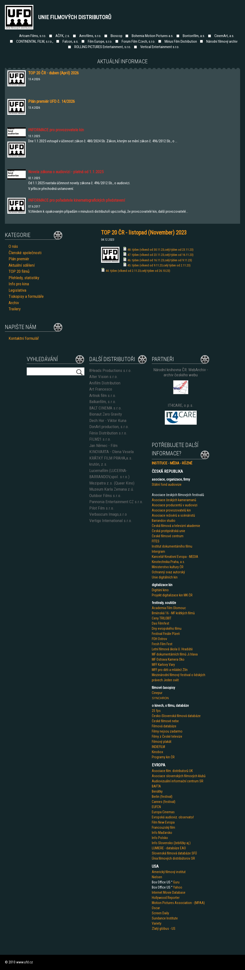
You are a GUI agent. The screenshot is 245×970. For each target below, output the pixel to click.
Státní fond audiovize (166, 484)
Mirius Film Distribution (181, 41)
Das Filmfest (160, 623)
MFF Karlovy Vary (163, 665)
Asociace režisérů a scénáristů (173, 515)
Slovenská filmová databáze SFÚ (174, 853)
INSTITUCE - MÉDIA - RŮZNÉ (172, 463)
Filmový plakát (161, 742)
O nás (13, 246)
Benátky (157, 791)
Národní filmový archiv (221, 41)
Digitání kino (160, 590)
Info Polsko (160, 838)
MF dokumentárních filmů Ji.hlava (175, 654)
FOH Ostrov (159, 639)
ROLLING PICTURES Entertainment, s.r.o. (102, 47)
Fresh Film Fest (162, 644)
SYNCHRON (160, 698)
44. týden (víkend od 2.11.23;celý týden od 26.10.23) (138, 271)
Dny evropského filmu (166, 628)
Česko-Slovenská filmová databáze (176, 716)
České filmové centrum (167, 536)
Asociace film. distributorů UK (172, 771)
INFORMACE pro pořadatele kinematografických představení (76, 200)
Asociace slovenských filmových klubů (179, 776)
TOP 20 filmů (19, 271)
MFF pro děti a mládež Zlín (170, 670)
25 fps (156, 711)
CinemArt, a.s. (224, 36)
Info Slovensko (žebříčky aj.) (171, 843)
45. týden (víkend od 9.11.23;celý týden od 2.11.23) (159, 265)
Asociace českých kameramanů (174, 500)
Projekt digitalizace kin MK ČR (172, 595)
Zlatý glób (159, 929)
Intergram (158, 551)
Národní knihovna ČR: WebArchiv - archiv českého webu (180, 372)
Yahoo (177, 887)
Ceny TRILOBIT (161, 618)
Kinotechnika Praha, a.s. (168, 562)
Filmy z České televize (167, 736)
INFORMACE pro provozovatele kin (56, 129)
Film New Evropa (163, 822)
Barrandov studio (163, 521)
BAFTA (156, 786)
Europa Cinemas (163, 812)
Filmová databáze (164, 726)
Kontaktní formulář (24, 338)
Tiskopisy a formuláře (26, 296)
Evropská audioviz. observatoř (173, 817)
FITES (155, 541)
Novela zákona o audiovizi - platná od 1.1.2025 (65, 171)
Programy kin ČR (163, 757)
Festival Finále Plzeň (166, 634)
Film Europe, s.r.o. (100, 41)
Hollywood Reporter (166, 898)
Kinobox (157, 752)
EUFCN (156, 807)
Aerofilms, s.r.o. (90, 36)
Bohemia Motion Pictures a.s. (152, 36)
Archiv (14, 302)
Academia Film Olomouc (169, 608)
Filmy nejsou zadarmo (167, 731)
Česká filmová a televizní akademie (176, 526)
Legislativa (17, 290)
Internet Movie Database (168, 892)
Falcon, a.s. (70, 41)
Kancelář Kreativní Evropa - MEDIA (175, 557)
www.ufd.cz (24, 962)
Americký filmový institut (169, 872)
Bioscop (116, 36)
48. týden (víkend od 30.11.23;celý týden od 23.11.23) (160, 249)
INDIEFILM (158, 747)
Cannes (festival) (163, 802)
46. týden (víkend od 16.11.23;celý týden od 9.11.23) (160, 260)
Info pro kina (19, 283)
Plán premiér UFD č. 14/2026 (51, 101)
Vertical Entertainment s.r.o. (159, 47)
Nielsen (157, 877)
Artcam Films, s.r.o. (32, 36)
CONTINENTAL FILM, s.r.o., (34, 41)
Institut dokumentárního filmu (172, 546)
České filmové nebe (165, 721)
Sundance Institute (165, 918)
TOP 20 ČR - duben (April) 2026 (53, 72)
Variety (156, 923)
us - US (170, 929)
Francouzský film (163, 827)
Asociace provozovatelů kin (171, 510)
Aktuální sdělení (22, 265)
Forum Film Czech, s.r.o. (138, 41)
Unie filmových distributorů (74, 17)
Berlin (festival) (162, 797)
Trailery (15, 308)
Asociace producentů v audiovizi (174, 505)
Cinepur (157, 693)
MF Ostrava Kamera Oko (168, 659)
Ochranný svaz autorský (168, 572)
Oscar (156, 908)
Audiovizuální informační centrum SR (177, 781)
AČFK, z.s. (62, 36)
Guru (176, 882)
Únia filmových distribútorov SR (173, 858)
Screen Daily (160, 913)
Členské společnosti (25, 252)
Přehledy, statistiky (24, 277)
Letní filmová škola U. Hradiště (172, 649)
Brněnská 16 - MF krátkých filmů (173, 613)
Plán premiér (19, 258)
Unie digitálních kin (165, 577)
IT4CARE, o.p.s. (180, 405)
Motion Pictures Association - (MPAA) (178, 903)
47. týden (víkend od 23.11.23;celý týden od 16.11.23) (160, 255)
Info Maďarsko (162, 833)
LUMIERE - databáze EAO (169, 848)
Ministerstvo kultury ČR (167, 567)
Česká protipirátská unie (168, 531)
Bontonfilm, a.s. (194, 36)
